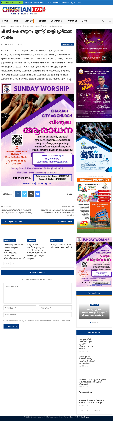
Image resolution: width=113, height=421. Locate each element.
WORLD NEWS (39, 3)
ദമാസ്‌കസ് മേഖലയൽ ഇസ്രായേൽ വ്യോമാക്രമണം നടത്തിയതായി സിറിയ (57, 213)
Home (5, 21)
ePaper (42, 21)
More (84, 21)
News (15, 21)
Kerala (49, 3)
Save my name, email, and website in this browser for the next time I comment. (38, 321)
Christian (28, 3)
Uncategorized (67, 44)
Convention (56, 21)
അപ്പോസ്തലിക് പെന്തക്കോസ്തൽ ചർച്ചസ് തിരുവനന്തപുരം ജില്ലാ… (94, 312)
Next (13, 264)
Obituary (29, 21)
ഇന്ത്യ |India (76, 3)
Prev (6, 264)
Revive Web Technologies (79, 417)
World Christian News (61, 3)
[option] (94, 310)
